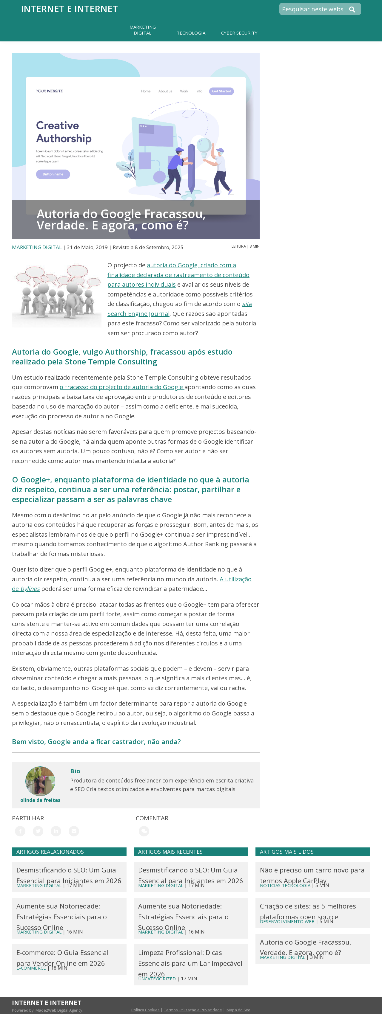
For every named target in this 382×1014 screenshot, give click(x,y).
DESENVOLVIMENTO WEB (287, 921)
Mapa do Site (238, 1010)
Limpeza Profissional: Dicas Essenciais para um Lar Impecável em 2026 (190, 963)
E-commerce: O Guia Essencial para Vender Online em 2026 (62, 958)
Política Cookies (145, 1010)
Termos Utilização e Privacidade (193, 1010)
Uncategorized (157, 979)
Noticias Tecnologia (285, 885)
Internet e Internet (69, 9)
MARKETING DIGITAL (37, 247)
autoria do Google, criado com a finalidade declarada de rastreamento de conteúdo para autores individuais (178, 274)
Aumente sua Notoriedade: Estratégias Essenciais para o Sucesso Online (61, 916)
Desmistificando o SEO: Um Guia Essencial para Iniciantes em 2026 (68, 875)
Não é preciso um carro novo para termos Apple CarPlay (312, 875)
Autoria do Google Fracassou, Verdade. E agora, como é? (305, 947)
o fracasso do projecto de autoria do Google (122, 387)
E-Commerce (31, 968)
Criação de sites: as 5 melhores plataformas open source (308, 911)
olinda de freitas (40, 800)
